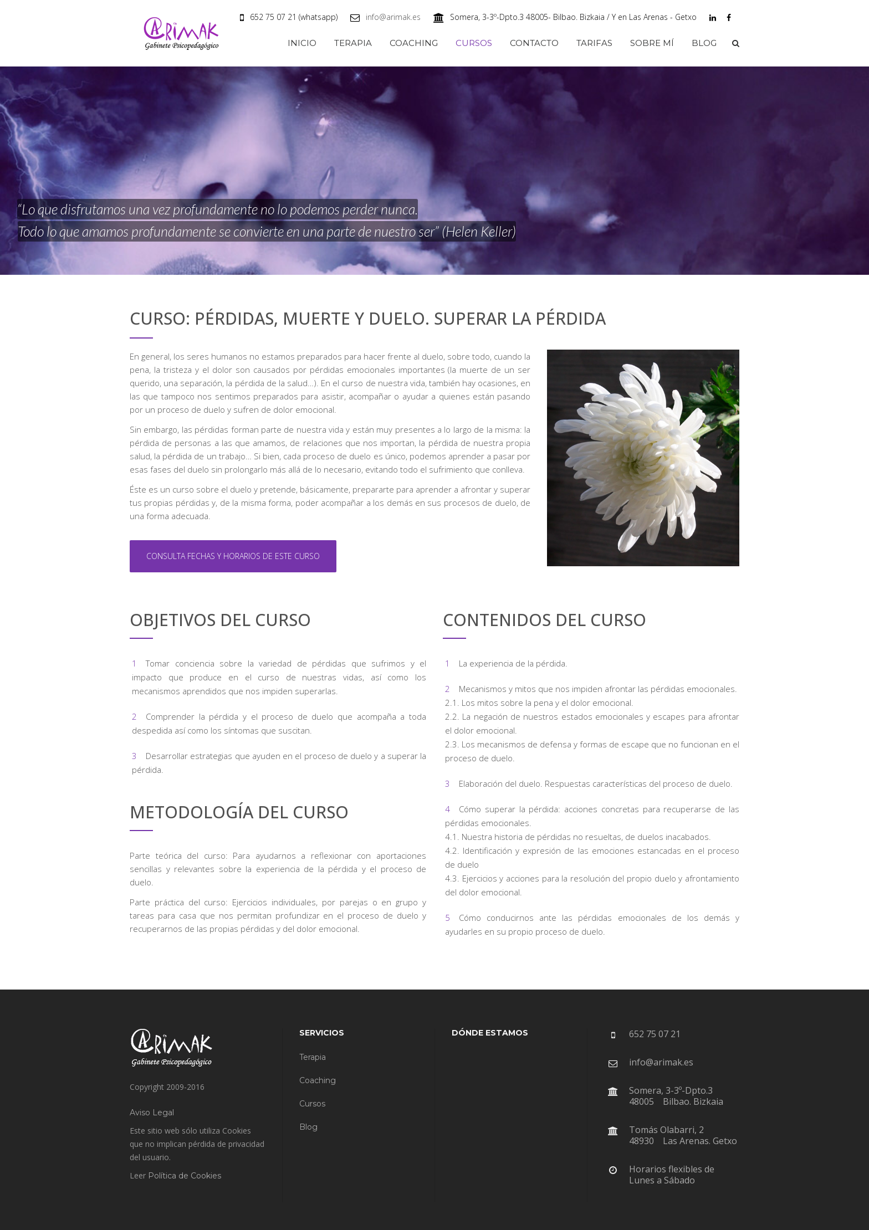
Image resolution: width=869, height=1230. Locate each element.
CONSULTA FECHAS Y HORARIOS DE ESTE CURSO (233, 556)
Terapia (312, 1057)
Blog (308, 1127)
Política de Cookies (184, 1176)
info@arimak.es (393, 17)
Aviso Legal (152, 1113)
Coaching (317, 1080)
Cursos (312, 1104)
